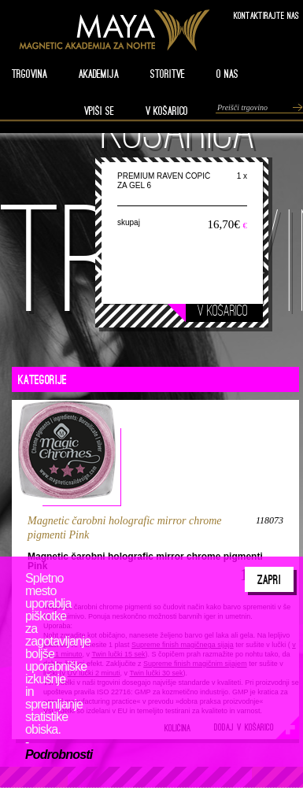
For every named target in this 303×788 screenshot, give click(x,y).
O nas (227, 74)
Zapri (269, 579)
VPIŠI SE (99, 111)
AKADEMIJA (99, 74)
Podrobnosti (58, 754)
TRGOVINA (29, 74)
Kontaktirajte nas (266, 15)
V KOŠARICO (167, 111)
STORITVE (167, 74)
